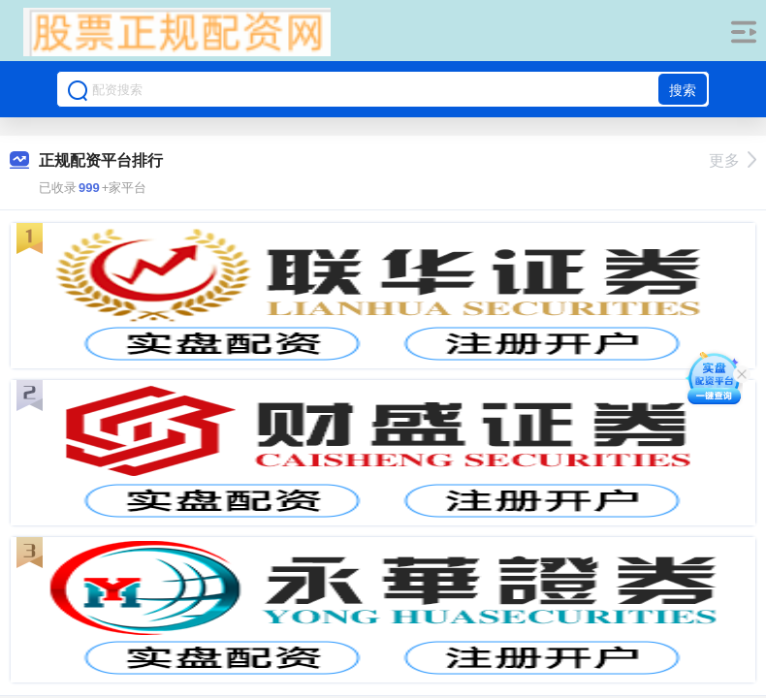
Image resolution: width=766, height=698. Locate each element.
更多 (732, 160)
